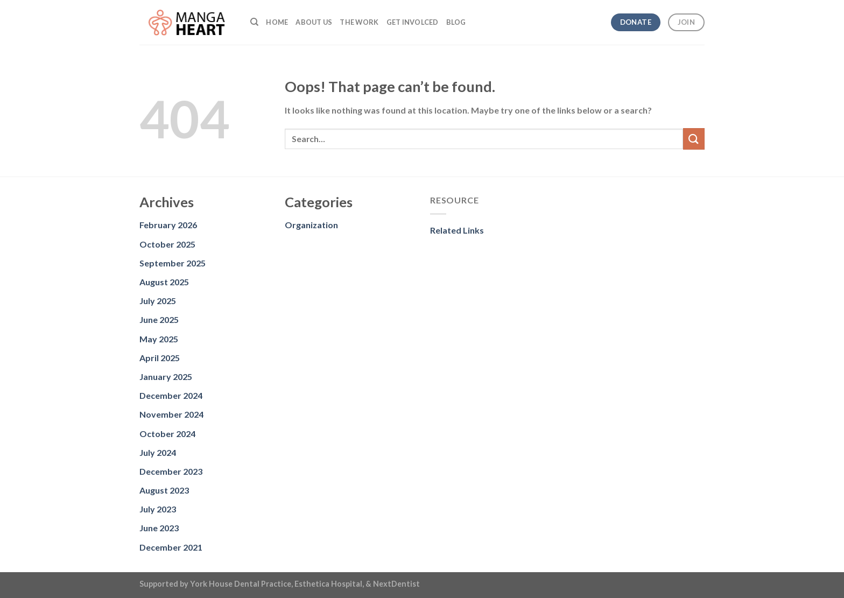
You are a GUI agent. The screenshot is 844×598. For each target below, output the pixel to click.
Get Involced (412, 22)
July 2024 (157, 452)
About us (314, 22)
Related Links (457, 230)
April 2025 (159, 358)
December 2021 (170, 547)
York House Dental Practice (240, 583)
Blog (456, 22)
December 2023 (170, 471)
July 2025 (157, 301)
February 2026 (168, 225)
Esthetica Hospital (328, 583)
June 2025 (159, 319)
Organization (311, 225)
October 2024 (167, 433)
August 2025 (164, 282)
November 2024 (171, 414)
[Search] (254, 22)
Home (277, 22)
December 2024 (170, 395)
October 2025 (167, 244)
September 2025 (172, 263)
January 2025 (165, 376)
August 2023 (164, 490)
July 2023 (157, 509)
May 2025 (158, 339)
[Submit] (694, 138)
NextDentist (396, 583)
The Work (359, 22)
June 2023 (159, 528)
